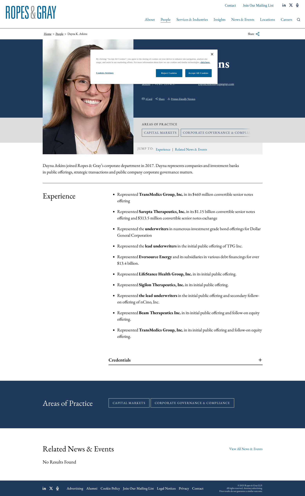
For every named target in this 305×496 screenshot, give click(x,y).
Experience (163, 149)
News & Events (242, 19)
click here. (205, 62)
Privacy (184, 488)
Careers (286, 19)
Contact (230, 5)
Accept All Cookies (198, 73)
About (150, 19)
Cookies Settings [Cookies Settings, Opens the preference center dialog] (105, 73)
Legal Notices (166, 488)
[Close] (212, 54)
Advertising (75, 488)
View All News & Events (246, 448)
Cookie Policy (110, 488)
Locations (267, 19)
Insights (219, 19)
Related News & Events (191, 149)
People (166, 19)
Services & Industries (192, 19)
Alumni (91, 488)
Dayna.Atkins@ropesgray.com (216, 84)
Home (47, 34)
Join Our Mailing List (258, 5)
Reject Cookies (169, 73)
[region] (154, 67)
